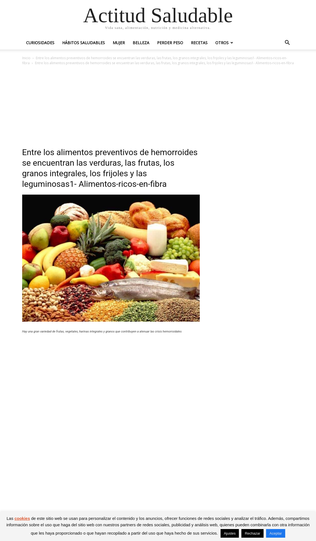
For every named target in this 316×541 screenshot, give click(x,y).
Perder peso (170, 42)
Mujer (119, 42)
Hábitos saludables (83, 42)
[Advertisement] (158, 108)
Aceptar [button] (275, 533)
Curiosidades (40, 42)
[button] (287, 43)
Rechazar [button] (252, 533)
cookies (22, 518)
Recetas (199, 42)
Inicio (26, 58)
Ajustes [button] (230, 533)
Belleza (141, 42)
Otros (222, 42)
